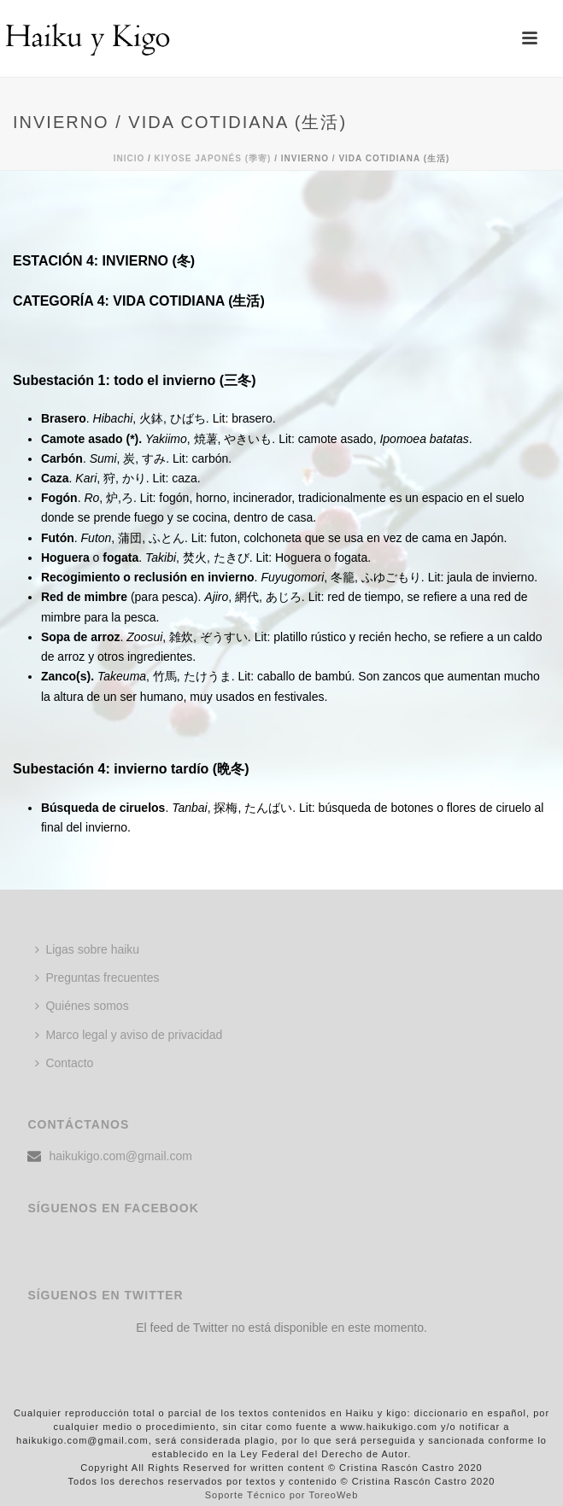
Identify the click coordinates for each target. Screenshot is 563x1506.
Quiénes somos (81, 1006)
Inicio (129, 158)
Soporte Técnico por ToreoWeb (282, 1495)
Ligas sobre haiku (87, 949)
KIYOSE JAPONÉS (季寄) (213, 158)
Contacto (64, 1063)
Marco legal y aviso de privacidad (128, 1035)
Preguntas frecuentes (97, 977)
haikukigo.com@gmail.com (120, 1156)
